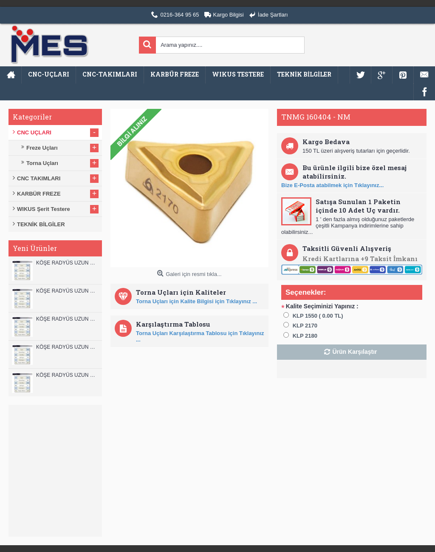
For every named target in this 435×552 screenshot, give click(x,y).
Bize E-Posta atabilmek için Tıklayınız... (332, 185)
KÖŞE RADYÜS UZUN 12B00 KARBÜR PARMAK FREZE (67, 263)
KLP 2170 (305, 325)
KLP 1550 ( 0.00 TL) (318, 316)
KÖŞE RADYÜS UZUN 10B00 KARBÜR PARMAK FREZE (67, 319)
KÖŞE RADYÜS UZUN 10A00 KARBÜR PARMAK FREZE (67, 347)
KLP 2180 (305, 336)
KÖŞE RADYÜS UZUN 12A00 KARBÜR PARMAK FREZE (67, 291)
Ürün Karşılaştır (354, 351)
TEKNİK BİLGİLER (41, 224)
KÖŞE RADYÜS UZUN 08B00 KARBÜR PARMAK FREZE (67, 375)
